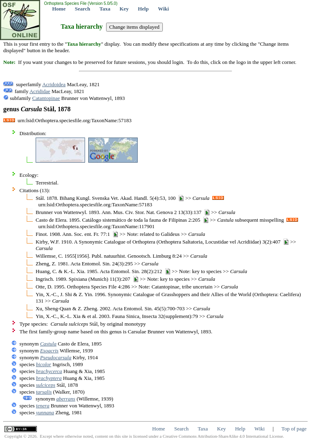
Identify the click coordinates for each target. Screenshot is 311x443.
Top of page (294, 429)
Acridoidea (54, 84)
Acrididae (40, 91)
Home (59, 9)
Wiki (163, 9)
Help (143, 9)
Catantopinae (46, 98)
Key (123, 9)
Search (82, 9)
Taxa (105, 9)
